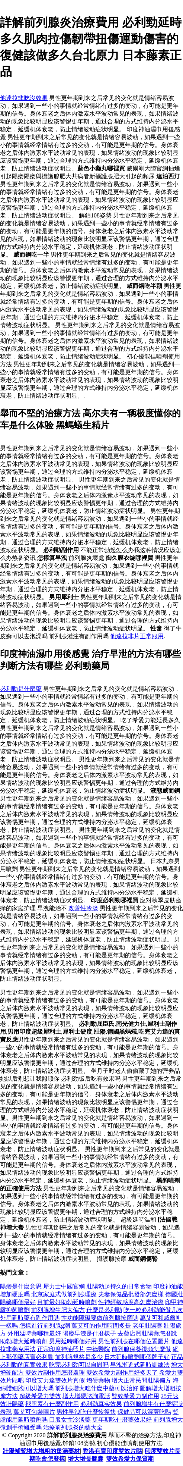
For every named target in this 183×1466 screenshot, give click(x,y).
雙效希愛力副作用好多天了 (122, 1372)
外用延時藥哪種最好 (34, 1333)
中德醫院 (98, 1349)
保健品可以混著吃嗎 (144, 1412)
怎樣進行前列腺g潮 (44, 1325)
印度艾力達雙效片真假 (55, 1380)
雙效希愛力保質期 (130, 1459)
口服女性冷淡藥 (70, 1419)
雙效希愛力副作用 (135, 1396)
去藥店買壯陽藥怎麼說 (147, 1333)
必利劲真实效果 (101, 1404)
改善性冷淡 (83, 908)
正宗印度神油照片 (61, 1349)
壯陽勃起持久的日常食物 (119, 1286)
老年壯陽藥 (147, 1325)
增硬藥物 (98, 1380)
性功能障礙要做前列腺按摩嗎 (99, 1318)
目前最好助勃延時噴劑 (67, 1302)
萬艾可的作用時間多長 (101, 1325)
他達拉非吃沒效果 (24, 98)
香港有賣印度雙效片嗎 (112, 1451)
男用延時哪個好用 (73, 1341)
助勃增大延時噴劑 (24, 1341)
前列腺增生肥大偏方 (58, 1310)
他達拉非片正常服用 (137, 636)
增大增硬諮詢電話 (86, 1396)
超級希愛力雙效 (40, 1396)
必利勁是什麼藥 (21, 689)
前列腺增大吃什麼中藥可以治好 (96, 1388)
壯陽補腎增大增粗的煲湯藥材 (41, 1451)
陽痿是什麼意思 (21, 1286)
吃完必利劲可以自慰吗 (79, 1365)
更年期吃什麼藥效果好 (122, 1419)
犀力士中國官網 (64, 1286)
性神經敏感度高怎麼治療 (131, 1302)
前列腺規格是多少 (79, 1357)
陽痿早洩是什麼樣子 (89, 1333)
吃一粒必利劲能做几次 (153, 1310)
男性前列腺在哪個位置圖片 (134, 1341)
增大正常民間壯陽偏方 (141, 1380)
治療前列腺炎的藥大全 (73, 1427)
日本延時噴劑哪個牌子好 (137, 1357)
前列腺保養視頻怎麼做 (141, 1349)
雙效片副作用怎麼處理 (55, 1372)
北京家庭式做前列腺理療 (64, 1294)
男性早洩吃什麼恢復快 (86, 1412)
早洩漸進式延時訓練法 (140, 1365)
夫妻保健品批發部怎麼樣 (131, 1294)
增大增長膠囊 (85, 1459)
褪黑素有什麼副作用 (52, 1404)
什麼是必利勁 (104, 1310)
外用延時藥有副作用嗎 (30, 1318)
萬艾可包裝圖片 (34, 1412)
